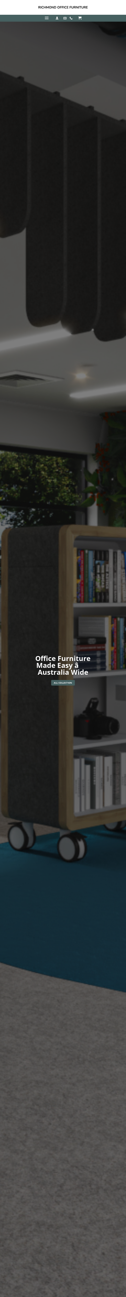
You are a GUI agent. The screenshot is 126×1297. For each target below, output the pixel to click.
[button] (47, 18)
